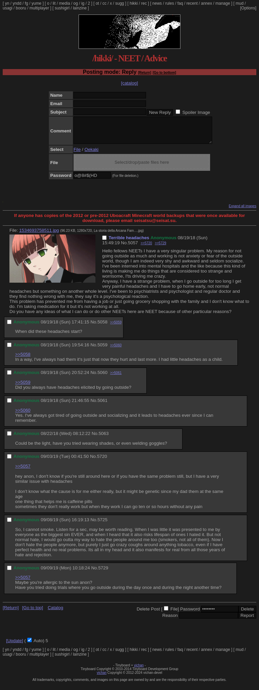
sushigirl (62, 8)
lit (54, 3)
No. (124, 247)
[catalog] (129, 83)
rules (169, 3)
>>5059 (116, 327)
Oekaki (91, 154)
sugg (119, 3)
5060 (102, 377)
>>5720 (146, 248)
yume (36, 3)
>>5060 (116, 350)
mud (239, 3)
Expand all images (242, 211)
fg (26, 3)
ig (82, 3)
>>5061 (116, 378)
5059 (102, 349)
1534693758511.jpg (39, 235)
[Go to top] (32, 612)
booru (21, 8)
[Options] (248, 8)
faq (180, 3)
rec (144, 3)
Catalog (55, 612)
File (77, 154)
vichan (139, 670)
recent (192, 3)
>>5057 (22, 471)
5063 (103, 438)
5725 (102, 524)
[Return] (144, 72)
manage (222, 3)
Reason (170, 620)
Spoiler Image (196, 112)
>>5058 (22, 359)
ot (97, 3)
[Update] (14, 645)
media (64, 3)
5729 (103, 572)
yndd (16, 3)
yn (7, 3)
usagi (7, 8)
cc (105, 3)
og (76, 3)
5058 (102, 327)
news (157, 3)
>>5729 (160, 248)
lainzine (80, 8)
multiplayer (39, 8)
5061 (102, 405)
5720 (102, 461)
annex (206, 3)
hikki (134, 3)
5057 (133, 247)
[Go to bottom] (164, 72)
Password (190, 614)
